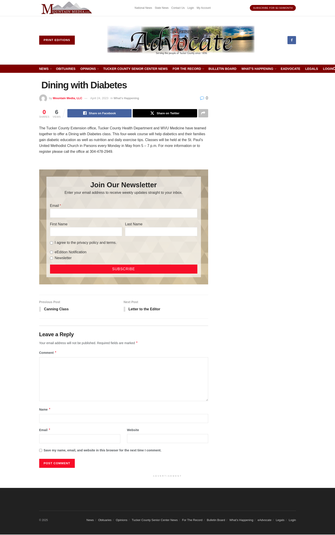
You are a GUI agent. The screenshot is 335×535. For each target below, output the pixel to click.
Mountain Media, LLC (67, 98)
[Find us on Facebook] (291, 40)
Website (133, 430)
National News (143, 7)
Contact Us (178, 7)
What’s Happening (257, 69)
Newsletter (63, 258)
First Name (59, 224)
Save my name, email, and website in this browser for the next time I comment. (103, 451)
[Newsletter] (51, 258)
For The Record (187, 69)
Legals (311, 69)
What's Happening (126, 98)
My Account (204, 7)
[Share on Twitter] (165, 113)
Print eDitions (57, 40)
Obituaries (65, 69)
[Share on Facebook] (99, 113)
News (44, 69)
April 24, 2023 (99, 98)
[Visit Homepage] (181, 40)
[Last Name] (161, 231)
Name (45, 409)
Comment (48, 353)
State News (162, 7)
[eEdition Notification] (51, 252)
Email (54, 206)
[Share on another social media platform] (203, 113)
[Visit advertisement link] (67, 8)
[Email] (123, 213)
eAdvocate (290, 69)
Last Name (133, 224)
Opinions (88, 69)
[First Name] (86, 231)
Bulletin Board (222, 69)
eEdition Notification (71, 252)
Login (190, 7)
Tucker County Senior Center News (135, 69)
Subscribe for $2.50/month (273, 8)
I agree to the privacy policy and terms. (86, 243)
